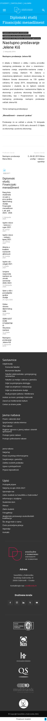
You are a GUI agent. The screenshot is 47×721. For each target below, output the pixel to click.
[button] (4, 10)
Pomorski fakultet (12, 367)
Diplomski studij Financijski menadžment (15, 33)
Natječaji (6, 452)
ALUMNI (27, 3)
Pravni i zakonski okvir (11, 419)
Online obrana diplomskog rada (7, 307)
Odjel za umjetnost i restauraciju (18, 386)
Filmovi (5, 505)
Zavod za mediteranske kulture (15, 401)
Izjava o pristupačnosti (12, 466)
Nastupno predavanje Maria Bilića (11, 157)
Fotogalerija (7, 512)
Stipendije (6, 529)
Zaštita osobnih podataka (13, 463)
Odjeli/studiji (8, 364)
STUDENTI (4, 3)
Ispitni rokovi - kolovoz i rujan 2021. (8, 225)
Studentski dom (9, 502)
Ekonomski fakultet (13, 370)
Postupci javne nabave (12, 435)
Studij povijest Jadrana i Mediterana (19, 394)
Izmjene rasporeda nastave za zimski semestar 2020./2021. (7, 277)
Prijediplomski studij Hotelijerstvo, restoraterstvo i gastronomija (21, 38)
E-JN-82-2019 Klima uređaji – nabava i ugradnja (36, 159)
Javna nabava (11, 415)
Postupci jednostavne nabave (14, 438)
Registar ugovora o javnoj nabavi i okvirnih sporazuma (20, 430)
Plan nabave (7, 426)
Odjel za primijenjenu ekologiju (17, 383)
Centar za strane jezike (12, 404)
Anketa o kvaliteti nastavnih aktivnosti (6, 250)
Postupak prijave (9, 484)
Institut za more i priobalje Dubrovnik (18, 397)
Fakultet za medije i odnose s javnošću (21, 379)
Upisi (6, 480)
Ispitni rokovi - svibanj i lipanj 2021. (8, 237)
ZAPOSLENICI (16, 3)
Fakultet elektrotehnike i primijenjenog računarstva (20, 375)
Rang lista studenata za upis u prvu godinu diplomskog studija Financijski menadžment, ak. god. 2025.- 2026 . (8, 203)
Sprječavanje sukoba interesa (14, 422)
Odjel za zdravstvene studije (16, 390)
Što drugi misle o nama (12, 522)
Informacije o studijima (12, 498)
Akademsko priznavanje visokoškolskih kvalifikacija (18, 517)
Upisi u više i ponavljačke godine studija (8, 294)
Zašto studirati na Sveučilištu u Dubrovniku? (20, 495)
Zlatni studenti (8, 509)
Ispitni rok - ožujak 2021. (8, 263)
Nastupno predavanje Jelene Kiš (7, 340)
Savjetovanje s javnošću (12, 459)
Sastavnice (9, 360)
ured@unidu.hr (31, 585)
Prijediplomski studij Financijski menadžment (16, 35)
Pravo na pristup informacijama (15, 456)
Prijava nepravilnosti (11, 470)
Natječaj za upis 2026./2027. (14, 488)
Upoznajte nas (8, 491)
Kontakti (6, 532)
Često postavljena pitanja (13, 525)
